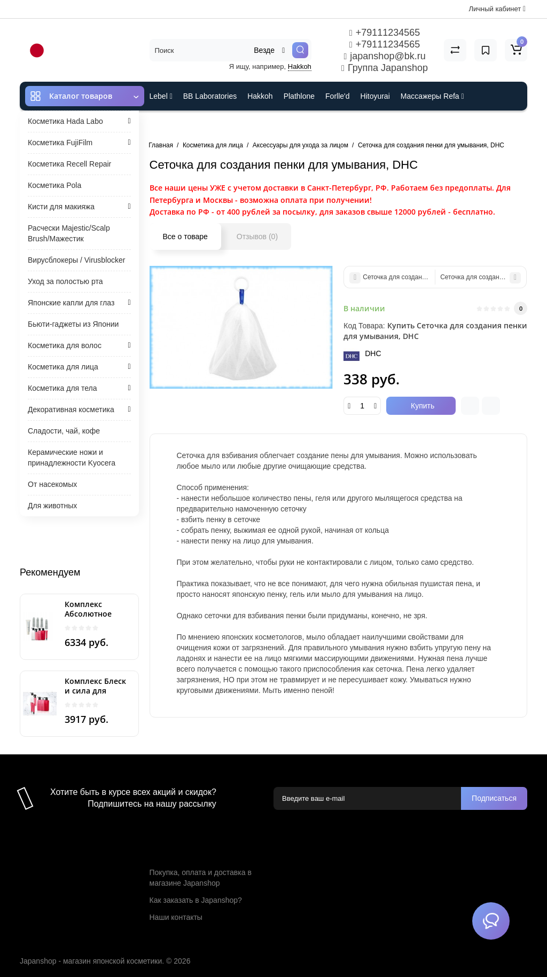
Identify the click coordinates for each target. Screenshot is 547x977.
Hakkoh (299, 66)
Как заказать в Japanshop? (196, 900)
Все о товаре (185, 236)
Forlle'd (337, 96)
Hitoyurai (375, 96)
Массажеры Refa (432, 96)
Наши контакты (176, 917)
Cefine (220, 125)
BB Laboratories (210, 96)
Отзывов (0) (257, 236)
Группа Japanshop (384, 67)
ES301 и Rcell (173, 125)
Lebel (161, 96)
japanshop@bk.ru (384, 56)
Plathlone (299, 96)
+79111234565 (384, 32)
